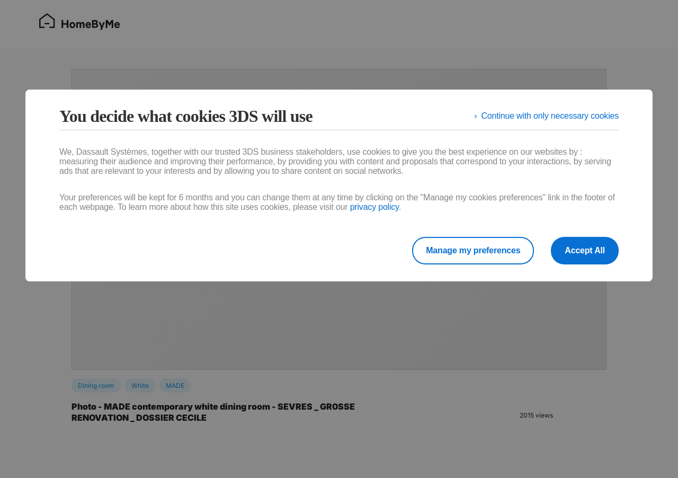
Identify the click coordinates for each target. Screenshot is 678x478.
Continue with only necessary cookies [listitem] (550, 115)
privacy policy (374, 206)
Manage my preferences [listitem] (473, 250)
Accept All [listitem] (585, 250)
